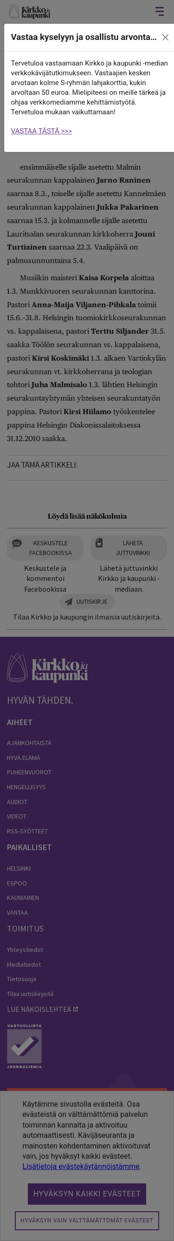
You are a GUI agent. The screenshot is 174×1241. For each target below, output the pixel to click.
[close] (165, 38)
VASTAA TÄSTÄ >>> (41, 131)
